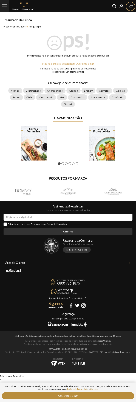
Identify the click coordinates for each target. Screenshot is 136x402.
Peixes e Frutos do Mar (102, 143)
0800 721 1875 (68, 283)
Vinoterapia (46, 97)
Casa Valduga (68, 191)
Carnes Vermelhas (34, 143)
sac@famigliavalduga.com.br (118, 352)
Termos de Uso (38, 224)
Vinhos (15, 90)
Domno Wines (23, 191)
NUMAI (78, 363)
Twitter (77, 305)
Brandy (88, 90)
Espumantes (33, 90)
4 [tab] (70, 163)
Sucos (16, 97)
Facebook (71, 305)
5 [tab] (74, 163)
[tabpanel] (34, 143)
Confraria (117, 97)
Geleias (120, 90)
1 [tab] (59, 163)
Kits (62, 97)
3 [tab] (66, 163)
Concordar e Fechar (68, 395)
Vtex (58, 363)
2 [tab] (63, 163)
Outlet (68, 104)
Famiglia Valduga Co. (24, 6)
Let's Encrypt (58, 323)
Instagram (83, 305)
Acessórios (78, 97)
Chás (29, 97)
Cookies (94, 389)
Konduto (79, 323)
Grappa (73, 90)
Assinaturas (98, 97)
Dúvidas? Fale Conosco (68, 293)
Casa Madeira (113, 191)
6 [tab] (77, 163)
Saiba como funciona (76, 250)
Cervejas (104, 90)
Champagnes (55, 90)
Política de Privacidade (57, 224)
